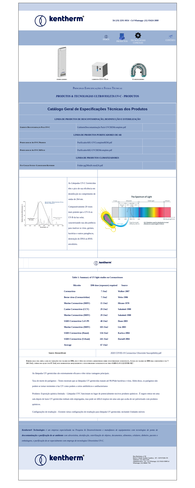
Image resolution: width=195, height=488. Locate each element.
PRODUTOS (122, 41)
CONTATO (170, 40)
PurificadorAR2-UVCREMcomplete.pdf (94, 150)
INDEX (106, 39)
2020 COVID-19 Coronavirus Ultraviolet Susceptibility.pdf (136, 353)
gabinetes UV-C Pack (100, 79)
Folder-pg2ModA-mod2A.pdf (90, 165)
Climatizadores (138, 79)
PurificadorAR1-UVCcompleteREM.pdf (94, 142)
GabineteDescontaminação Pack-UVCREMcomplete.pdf (101, 127)
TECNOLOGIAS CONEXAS (138, 41)
